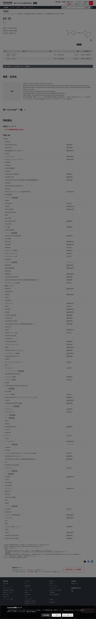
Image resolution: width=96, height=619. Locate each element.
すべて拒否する (56, 615)
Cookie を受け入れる (67, 615)
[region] (48, 612)
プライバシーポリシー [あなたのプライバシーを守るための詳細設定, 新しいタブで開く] (31, 611)
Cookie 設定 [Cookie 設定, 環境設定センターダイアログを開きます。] (46, 615)
